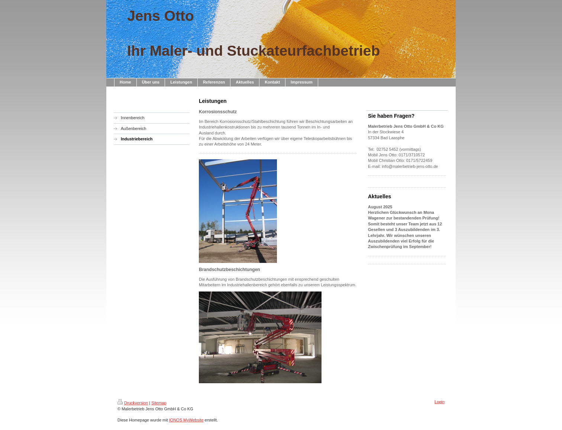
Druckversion (132, 403)
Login (440, 402)
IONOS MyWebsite (186, 420)
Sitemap (158, 403)
